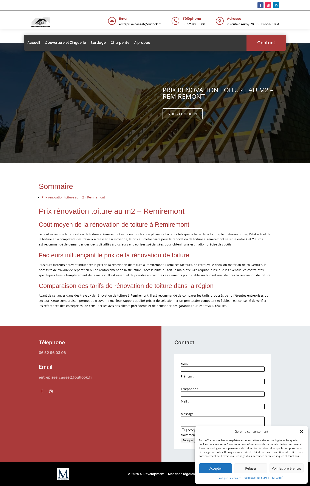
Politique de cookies (229, 478)
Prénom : (187, 376)
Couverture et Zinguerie (72, 42)
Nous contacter (182, 113)
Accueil (40, 42)
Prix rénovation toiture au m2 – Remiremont (73, 197)
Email (123, 18)
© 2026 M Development (146, 474)
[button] (301, 431)
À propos (149, 42)
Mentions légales (181, 474)
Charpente (126, 42)
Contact (259, 43)
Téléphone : (189, 389)
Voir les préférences (286, 468)
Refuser (250, 468)
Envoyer (188, 440)
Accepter (215, 468)
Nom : (185, 364)
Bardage (105, 42)
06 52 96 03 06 (194, 24)
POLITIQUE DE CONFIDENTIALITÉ (263, 478)
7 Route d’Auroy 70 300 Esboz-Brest (253, 24)
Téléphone (192, 18)
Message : (188, 414)
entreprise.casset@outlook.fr (140, 24)
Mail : (185, 401)
